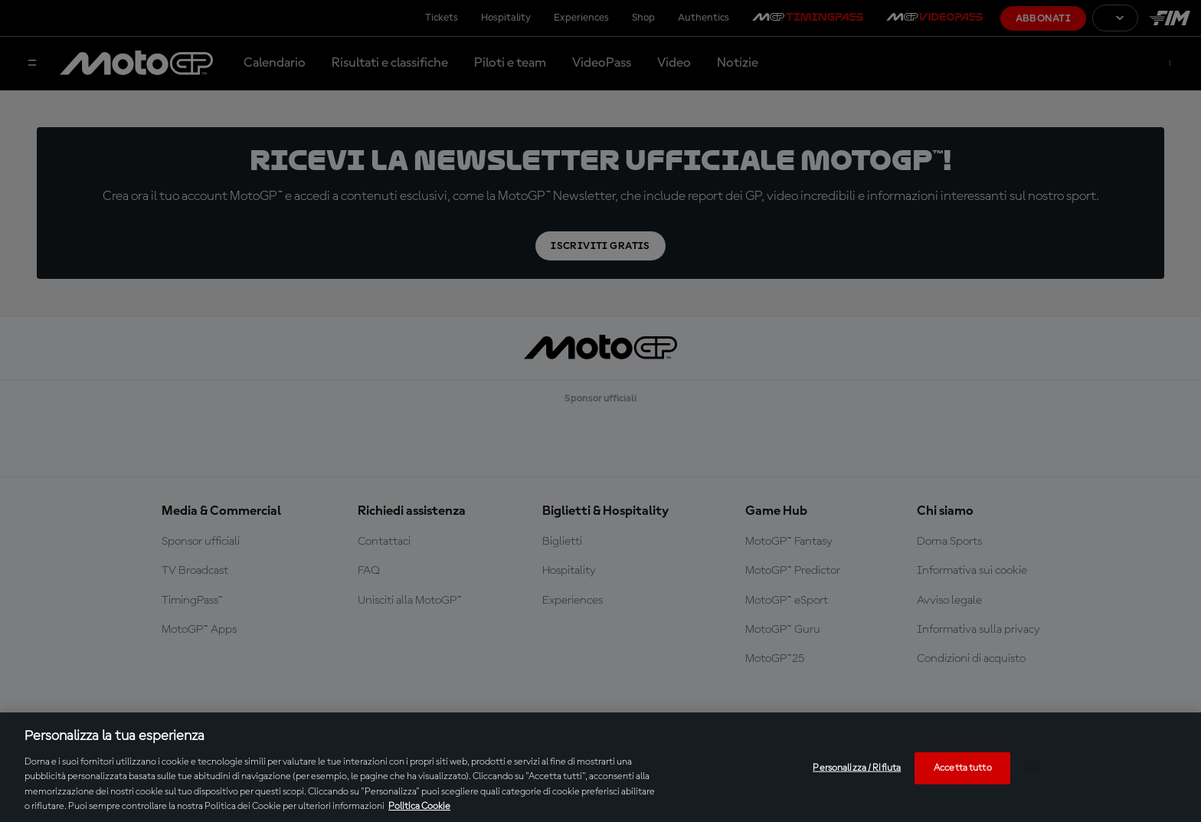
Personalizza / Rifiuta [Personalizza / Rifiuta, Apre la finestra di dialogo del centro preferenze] (857, 768)
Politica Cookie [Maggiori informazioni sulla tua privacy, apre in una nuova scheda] (419, 806)
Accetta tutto (963, 768)
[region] (600, 767)
